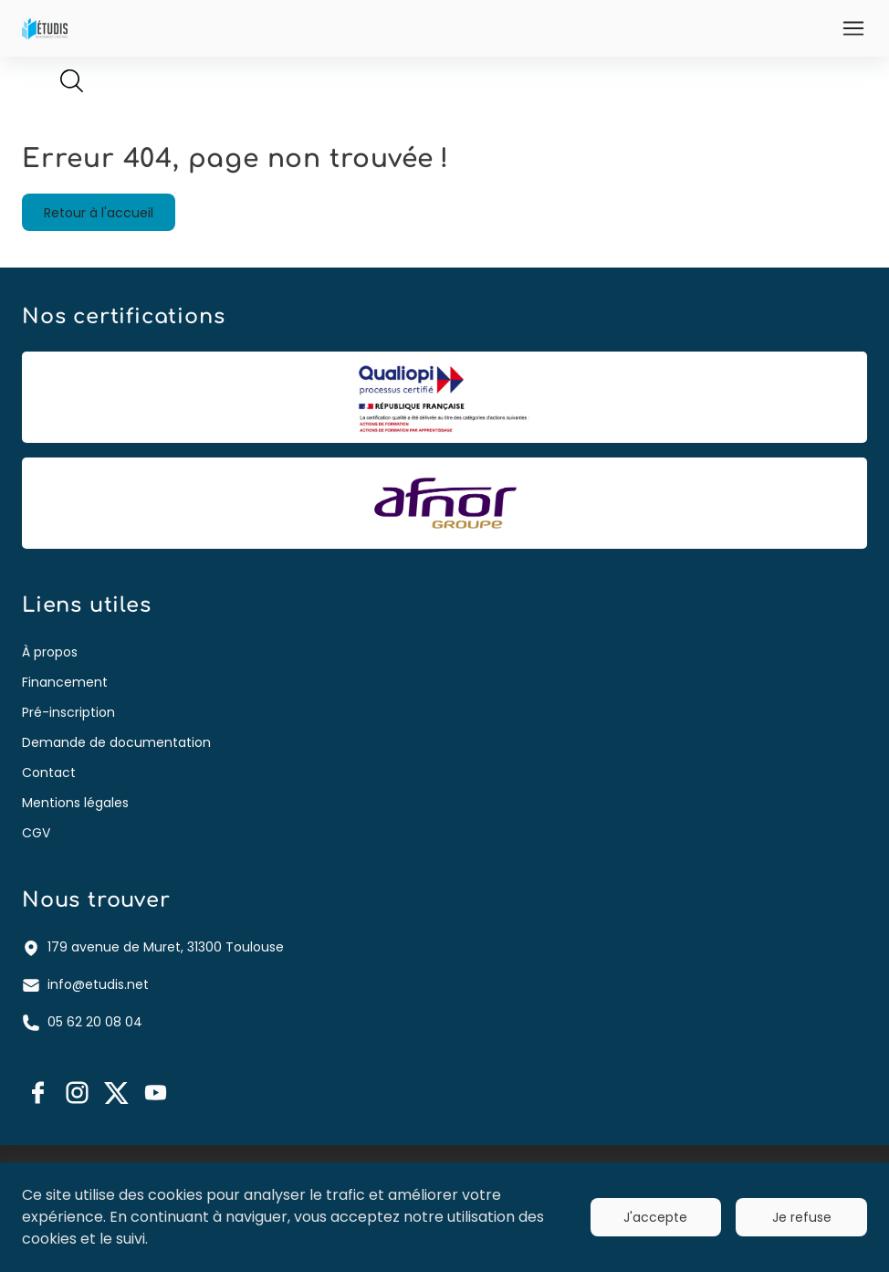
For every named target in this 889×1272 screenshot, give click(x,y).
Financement (65, 682)
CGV (36, 833)
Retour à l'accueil (98, 213)
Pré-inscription (68, 712)
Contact (49, 772)
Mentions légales (75, 803)
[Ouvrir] (853, 28)
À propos (50, 652)
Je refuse (801, 1217)
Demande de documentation (116, 742)
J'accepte (655, 1217)
